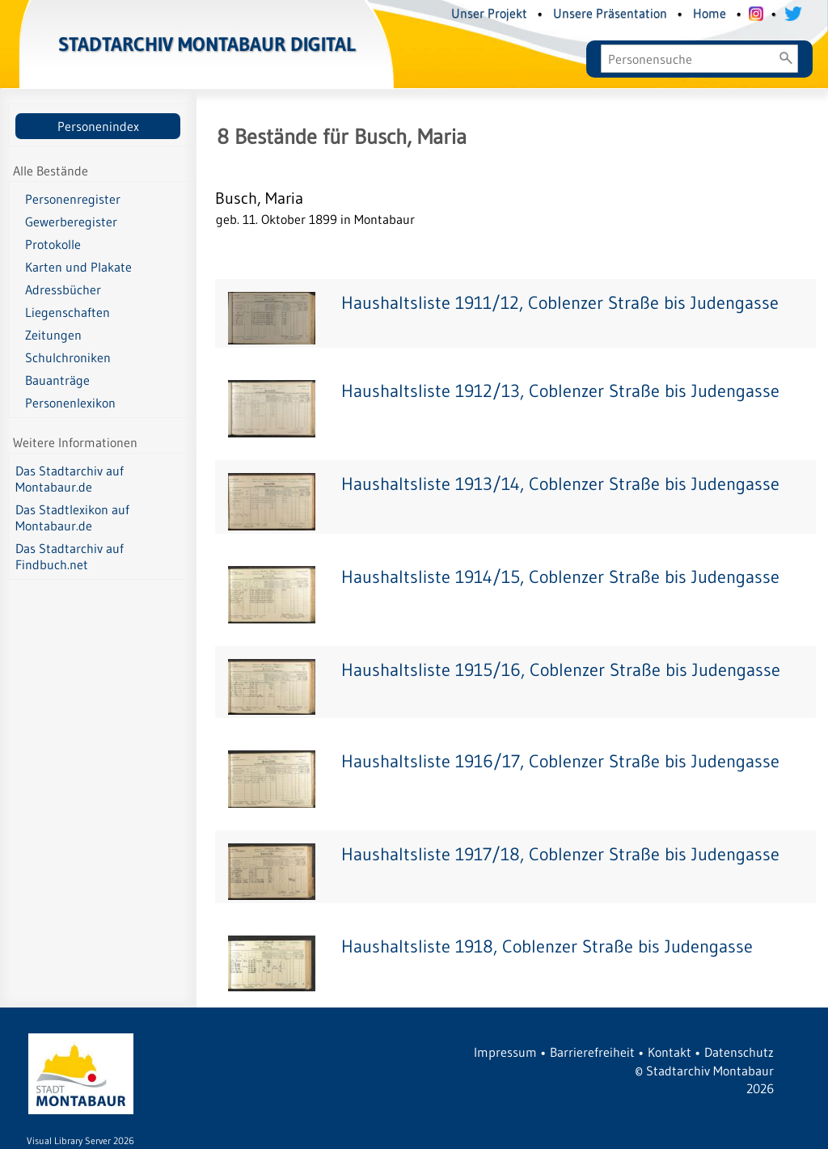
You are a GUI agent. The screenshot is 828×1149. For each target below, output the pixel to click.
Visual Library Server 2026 (80, 1140)
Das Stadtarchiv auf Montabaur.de (69, 479)
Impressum (505, 1052)
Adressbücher (63, 289)
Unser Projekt (489, 13)
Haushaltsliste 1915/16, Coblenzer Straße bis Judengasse (560, 670)
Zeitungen (53, 335)
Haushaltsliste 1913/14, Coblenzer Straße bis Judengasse (560, 484)
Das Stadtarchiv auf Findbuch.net (69, 556)
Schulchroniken (68, 357)
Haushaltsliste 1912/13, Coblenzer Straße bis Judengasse (560, 391)
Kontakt (669, 1052)
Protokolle (53, 244)
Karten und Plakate (78, 267)
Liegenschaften (67, 312)
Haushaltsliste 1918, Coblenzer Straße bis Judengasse (547, 946)
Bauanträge (57, 380)
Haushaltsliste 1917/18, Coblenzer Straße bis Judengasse (560, 854)
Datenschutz (739, 1052)
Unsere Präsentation (610, 13)
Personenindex (98, 126)
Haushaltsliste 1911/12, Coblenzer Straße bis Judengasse (560, 303)
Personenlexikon (70, 403)
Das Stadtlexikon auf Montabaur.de (72, 517)
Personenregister (72, 199)
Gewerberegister (71, 221)
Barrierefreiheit (592, 1052)
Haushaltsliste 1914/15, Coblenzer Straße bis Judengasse (560, 577)
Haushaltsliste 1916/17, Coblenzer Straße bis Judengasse (560, 761)
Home (709, 13)
